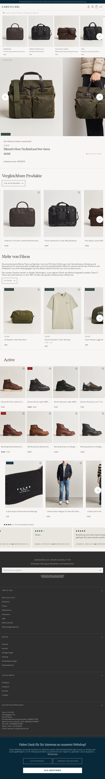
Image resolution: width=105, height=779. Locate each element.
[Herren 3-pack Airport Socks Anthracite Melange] (24, 484)
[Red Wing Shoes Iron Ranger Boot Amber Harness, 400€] (66, 432)
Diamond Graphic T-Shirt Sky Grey (57, 340)
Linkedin (5, 695)
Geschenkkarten (8, 665)
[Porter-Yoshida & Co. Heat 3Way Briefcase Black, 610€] (41, 36)
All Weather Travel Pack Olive (15, 340)
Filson (6, 145)
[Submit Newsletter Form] (100, 570)
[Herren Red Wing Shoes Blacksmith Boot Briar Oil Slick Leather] (13, 427)
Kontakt (5, 648)
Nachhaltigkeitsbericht (10, 627)
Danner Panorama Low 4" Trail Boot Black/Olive (91, 402)
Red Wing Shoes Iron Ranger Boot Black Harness (91, 447)
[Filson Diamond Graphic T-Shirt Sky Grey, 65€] (62, 317)
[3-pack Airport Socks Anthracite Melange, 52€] (24, 489)
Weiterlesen (53, 754)
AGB (3, 619)
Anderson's (7, 49)
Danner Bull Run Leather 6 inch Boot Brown (12, 402)
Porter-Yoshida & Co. (36, 49)
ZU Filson (9, 280)
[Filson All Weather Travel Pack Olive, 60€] (22, 317)
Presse (4, 606)
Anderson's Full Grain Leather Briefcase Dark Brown (21, 241)
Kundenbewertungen (9, 661)
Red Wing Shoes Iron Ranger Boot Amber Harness (64, 447)
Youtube (5, 691)
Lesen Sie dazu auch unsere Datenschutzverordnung (52, 576)
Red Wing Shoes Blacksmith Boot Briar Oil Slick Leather (11, 447)
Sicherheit (5, 602)
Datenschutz (6, 610)
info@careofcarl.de (21, 728)
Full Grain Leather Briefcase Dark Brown (14, 51)
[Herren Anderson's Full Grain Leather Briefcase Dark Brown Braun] (14, 31)
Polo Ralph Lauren (61, 49)
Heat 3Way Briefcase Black (36, 51)
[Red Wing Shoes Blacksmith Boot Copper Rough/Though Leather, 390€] (39, 432)
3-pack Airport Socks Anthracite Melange (21, 511)
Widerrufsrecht (7, 623)
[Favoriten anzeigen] (92, 6)
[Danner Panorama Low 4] (92, 387)
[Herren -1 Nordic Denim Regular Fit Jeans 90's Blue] (64, 484)
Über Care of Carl (8, 598)
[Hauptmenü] (100, 7)
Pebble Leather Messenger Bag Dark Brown (66, 51)
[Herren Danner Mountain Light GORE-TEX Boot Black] (66, 382)
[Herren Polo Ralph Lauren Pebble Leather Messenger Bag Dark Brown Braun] (66, 31)
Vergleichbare (22, 175)
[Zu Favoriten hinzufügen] (38, 193)
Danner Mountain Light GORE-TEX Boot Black (65, 402)
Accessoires (7, 60)
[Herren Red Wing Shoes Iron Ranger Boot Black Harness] (92, 427)
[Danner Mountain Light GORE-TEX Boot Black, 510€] (66, 387)
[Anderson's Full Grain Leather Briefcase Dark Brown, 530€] (15, 36)
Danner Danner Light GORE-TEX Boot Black (38, 402)
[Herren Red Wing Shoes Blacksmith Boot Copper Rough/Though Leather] (39, 427)
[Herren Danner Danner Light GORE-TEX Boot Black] (39, 382)
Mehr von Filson (16, 256)
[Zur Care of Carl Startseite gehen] (11, 7)
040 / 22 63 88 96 (15, 726)
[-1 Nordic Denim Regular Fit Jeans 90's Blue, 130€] (64, 489)
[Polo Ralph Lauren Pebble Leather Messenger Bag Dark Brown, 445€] (67, 36)
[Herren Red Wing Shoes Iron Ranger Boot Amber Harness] (66, 427)
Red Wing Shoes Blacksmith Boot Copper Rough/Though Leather (37, 447)
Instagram (5, 682)
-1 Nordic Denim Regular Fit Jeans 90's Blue (62, 511)
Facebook (5, 687)
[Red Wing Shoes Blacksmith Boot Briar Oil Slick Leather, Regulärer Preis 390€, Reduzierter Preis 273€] (13, 432)
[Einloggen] (88, 6)
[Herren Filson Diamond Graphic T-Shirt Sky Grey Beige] (62, 310)
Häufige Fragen (7, 653)
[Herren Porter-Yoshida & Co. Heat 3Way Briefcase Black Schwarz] (40, 31)
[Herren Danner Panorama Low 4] (92, 382)
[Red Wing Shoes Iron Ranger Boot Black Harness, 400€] (92, 432)
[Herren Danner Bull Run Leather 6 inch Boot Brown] (13, 382)
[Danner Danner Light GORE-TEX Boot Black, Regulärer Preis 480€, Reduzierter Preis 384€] (39, 387)
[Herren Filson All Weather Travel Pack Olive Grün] (22, 310)
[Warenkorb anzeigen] (96, 6)
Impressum (6, 614)
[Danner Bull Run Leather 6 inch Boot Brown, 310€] (13, 387)
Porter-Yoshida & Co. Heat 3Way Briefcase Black (60, 241)
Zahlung (5, 657)
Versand (5, 644)
